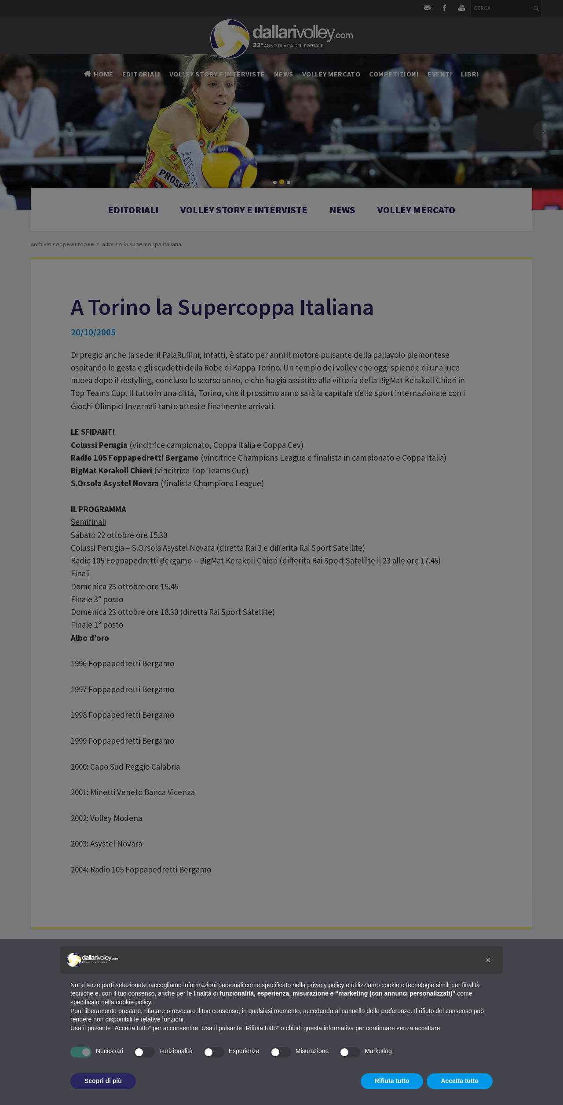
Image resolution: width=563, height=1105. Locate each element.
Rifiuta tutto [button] (392, 1080)
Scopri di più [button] (103, 1080)
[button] (488, 960)
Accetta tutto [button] (460, 1080)
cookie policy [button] (133, 1002)
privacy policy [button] (325, 985)
